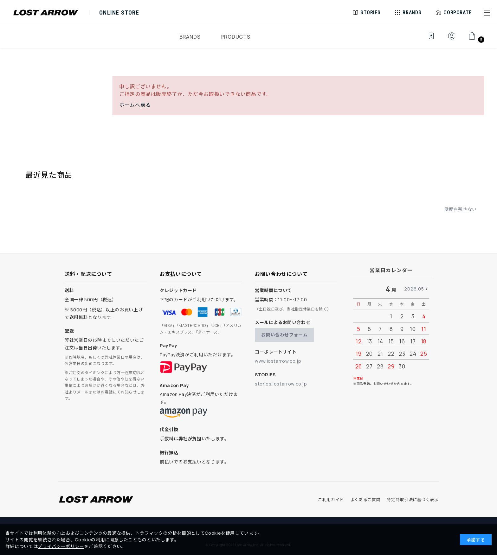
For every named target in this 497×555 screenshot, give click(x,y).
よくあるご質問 (365, 499)
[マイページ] (452, 39)
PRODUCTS (235, 36)
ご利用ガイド (331, 499)
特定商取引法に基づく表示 (413, 499)
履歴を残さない (460, 209)
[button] (487, 13)
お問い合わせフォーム (284, 335)
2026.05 (414, 289)
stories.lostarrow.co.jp (281, 384)
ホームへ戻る (135, 104)
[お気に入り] (426, 39)
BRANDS (190, 36)
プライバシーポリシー (61, 546)
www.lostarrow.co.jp (278, 361)
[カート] (475, 39)
